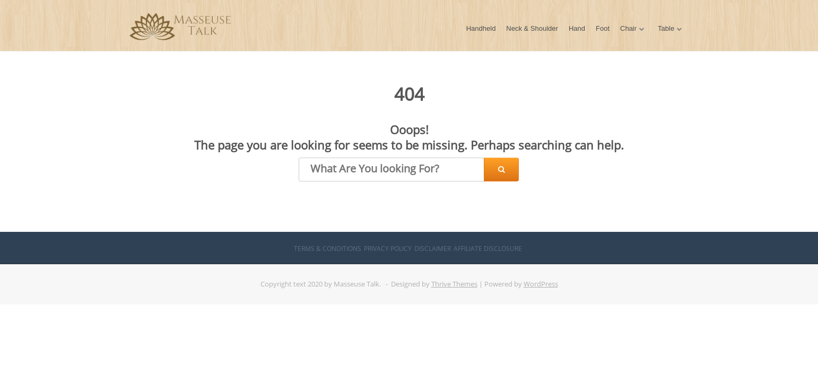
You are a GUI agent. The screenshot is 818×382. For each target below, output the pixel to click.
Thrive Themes (454, 284)
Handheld (481, 28)
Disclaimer (432, 249)
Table (666, 28)
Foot (603, 28)
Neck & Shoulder (532, 28)
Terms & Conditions (327, 249)
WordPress (541, 284)
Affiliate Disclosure (488, 249)
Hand (577, 28)
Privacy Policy (388, 249)
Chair (628, 28)
